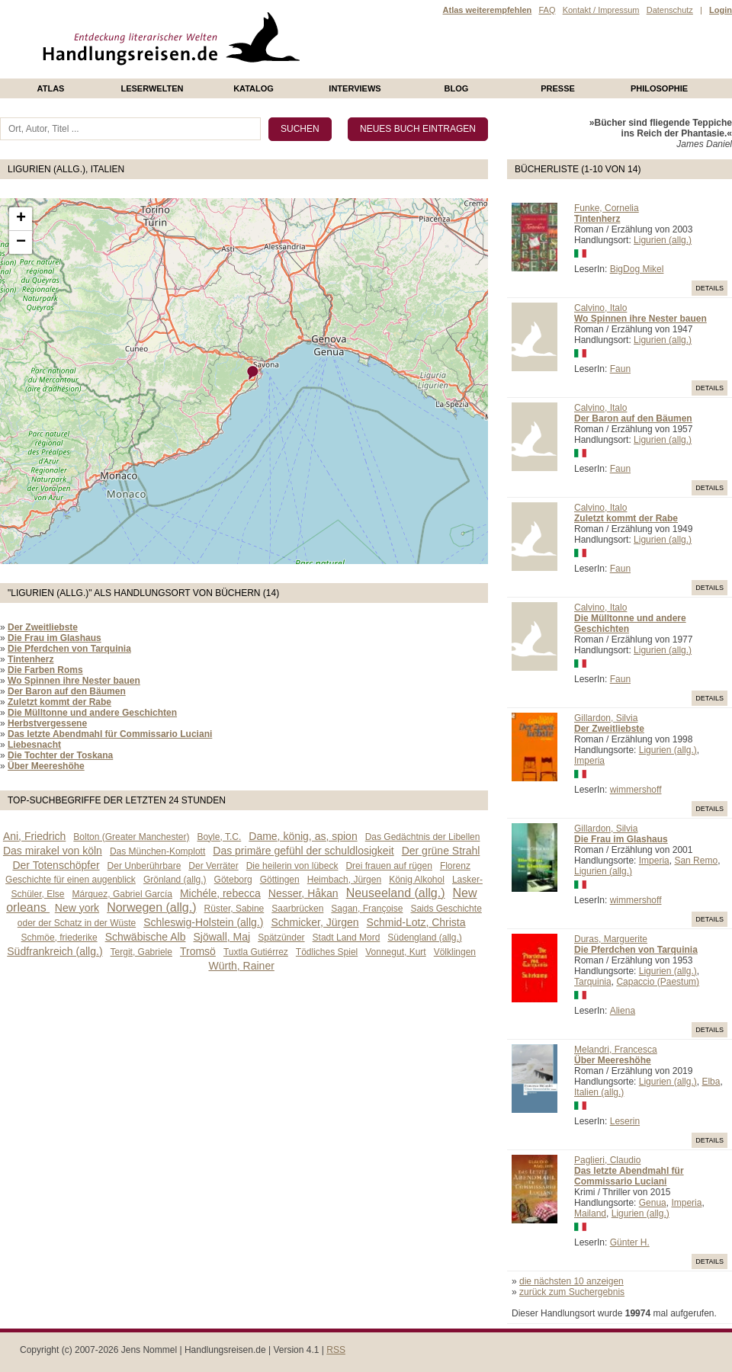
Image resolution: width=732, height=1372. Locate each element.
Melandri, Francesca (615, 1049)
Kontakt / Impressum (601, 9)
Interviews (354, 88)
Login (720, 9)
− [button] (21, 242)
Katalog (253, 88)
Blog (457, 88)
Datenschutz (670, 9)
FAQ (546, 9)
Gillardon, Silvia (605, 718)
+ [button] (21, 218)
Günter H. (630, 1242)
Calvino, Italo (600, 308)
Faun (620, 369)
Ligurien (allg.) (663, 240)
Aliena (622, 1010)
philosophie (659, 88)
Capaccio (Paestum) (657, 981)
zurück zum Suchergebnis (571, 1292)
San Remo (696, 860)
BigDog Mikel (637, 269)
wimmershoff (636, 789)
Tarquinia (593, 981)
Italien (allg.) (599, 1092)
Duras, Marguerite (610, 939)
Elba (711, 1081)
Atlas (51, 88)
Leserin (625, 1121)
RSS (335, 1350)
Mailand (590, 1213)
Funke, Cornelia (606, 208)
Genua (652, 1202)
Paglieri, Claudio (607, 1160)
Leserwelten (151, 88)
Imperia (589, 760)
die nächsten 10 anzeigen (571, 1281)
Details (709, 288)
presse (558, 88)
